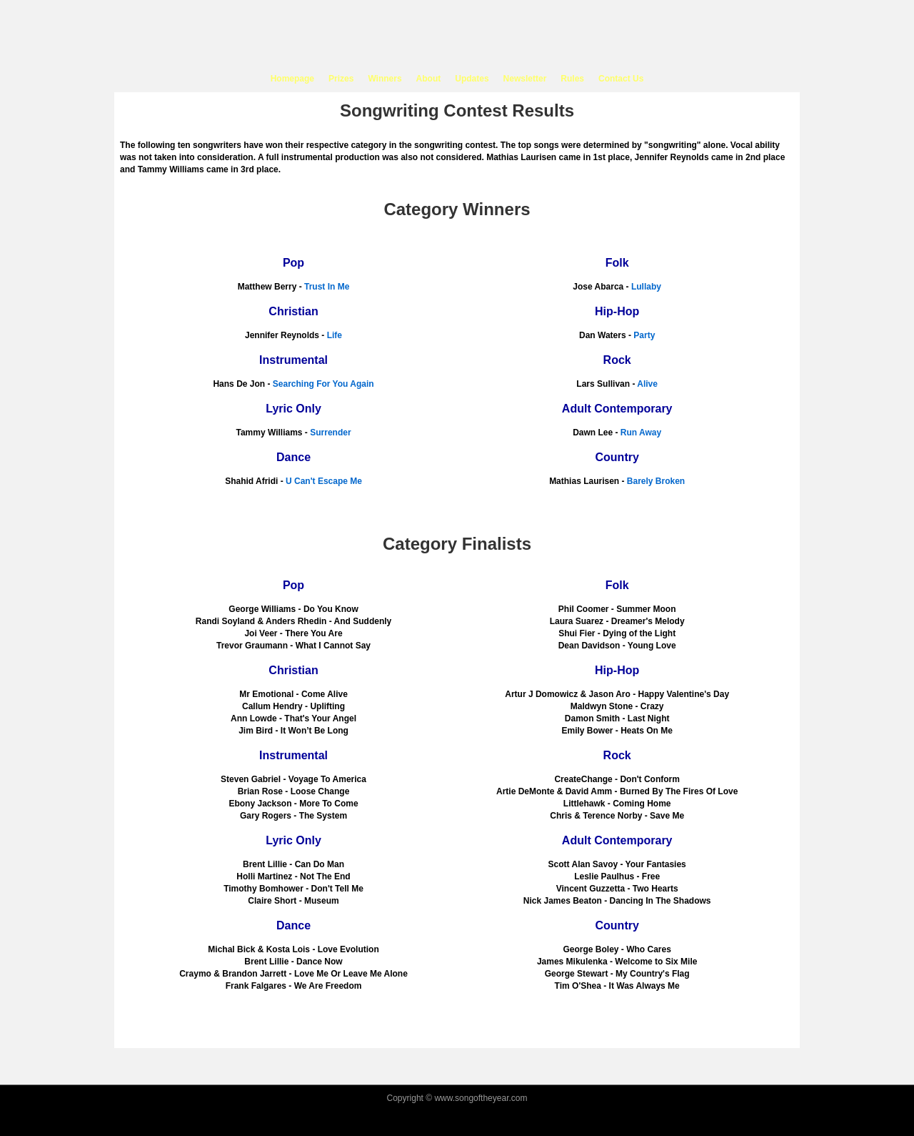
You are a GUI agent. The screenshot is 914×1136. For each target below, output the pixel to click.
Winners (384, 79)
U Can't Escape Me (324, 481)
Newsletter (525, 79)
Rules (572, 79)
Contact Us (620, 79)
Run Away (641, 433)
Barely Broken (656, 481)
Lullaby (646, 287)
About (428, 79)
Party (644, 335)
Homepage (292, 79)
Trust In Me (326, 287)
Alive (647, 384)
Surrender (330, 433)
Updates (471, 79)
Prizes (340, 79)
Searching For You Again (323, 384)
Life (334, 335)
